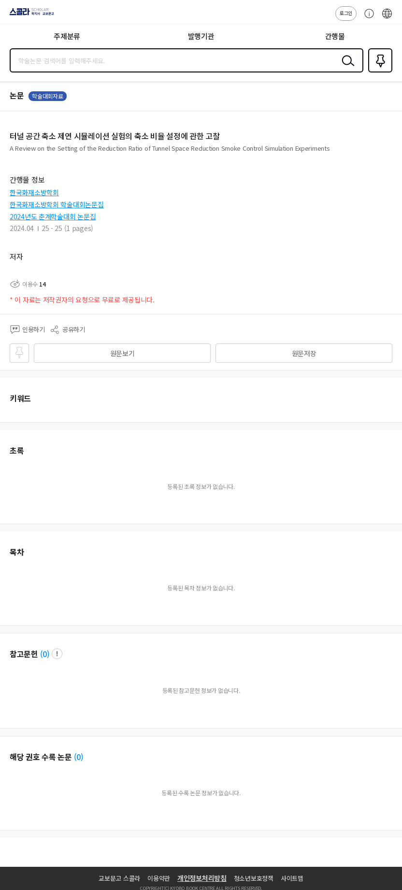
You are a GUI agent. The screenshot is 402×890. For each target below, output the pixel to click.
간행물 (335, 36)
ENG (387, 18)
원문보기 (122, 353)
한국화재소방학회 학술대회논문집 (57, 204)
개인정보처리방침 (202, 878)
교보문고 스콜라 (119, 878)
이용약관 (158, 878)
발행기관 (201, 36)
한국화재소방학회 (34, 192)
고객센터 (367, 18)
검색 (346, 68)
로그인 (346, 12)
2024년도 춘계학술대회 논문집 (53, 216)
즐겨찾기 (378, 71)
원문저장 (304, 353)
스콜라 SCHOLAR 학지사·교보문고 (29, 14)
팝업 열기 (57, 653)
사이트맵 (292, 878)
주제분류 (67, 36)
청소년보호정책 (253, 878)
